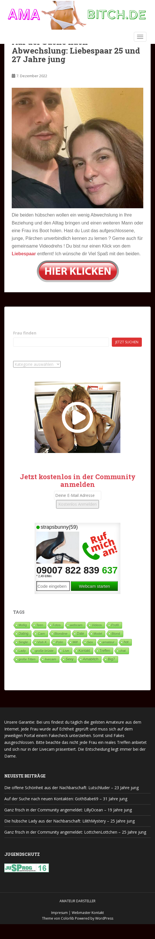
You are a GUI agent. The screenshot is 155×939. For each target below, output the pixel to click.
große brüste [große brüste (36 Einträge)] (44, 650)
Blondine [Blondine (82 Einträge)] (60, 633)
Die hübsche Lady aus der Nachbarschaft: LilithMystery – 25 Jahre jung (69, 821)
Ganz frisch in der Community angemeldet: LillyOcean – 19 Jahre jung (68, 810)
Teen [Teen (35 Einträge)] (39, 625)
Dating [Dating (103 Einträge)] (23, 634)
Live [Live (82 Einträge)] (66, 650)
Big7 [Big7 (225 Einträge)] (111, 659)
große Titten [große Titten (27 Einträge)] (27, 659)
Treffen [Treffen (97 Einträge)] (105, 651)
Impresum (59, 912)
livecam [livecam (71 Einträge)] (50, 659)
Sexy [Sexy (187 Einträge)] (69, 659)
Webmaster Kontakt (88, 912)
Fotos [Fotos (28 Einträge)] (57, 625)
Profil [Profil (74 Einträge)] (115, 625)
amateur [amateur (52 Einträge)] (108, 642)
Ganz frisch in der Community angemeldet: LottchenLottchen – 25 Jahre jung (75, 832)
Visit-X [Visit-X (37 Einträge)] (42, 642)
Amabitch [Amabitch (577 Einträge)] (90, 659)
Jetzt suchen (126, 342)
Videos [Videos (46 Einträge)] (97, 625)
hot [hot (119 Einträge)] (126, 642)
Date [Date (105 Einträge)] (80, 634)
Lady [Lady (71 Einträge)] (22, 650)
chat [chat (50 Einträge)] (123, 650)
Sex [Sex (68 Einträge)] (90, 642)
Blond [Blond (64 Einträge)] (116, 633)
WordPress (104, 918)
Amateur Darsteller (77, 901)
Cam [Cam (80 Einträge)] (41, 633)
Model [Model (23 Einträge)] (98, 633)
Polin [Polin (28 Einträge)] (59, 642)
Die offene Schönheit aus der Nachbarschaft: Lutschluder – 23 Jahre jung (71, 787)
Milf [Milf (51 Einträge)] (75, 642)
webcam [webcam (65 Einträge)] (76, 625)
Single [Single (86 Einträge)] (23, 642)
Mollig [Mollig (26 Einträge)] (23, 625)
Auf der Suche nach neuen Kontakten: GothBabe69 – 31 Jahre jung (65, 798)
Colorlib (67, 918)
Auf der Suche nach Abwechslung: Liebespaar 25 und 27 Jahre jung (76, 50)
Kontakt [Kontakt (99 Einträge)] (84, 651)
